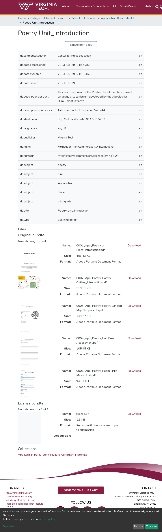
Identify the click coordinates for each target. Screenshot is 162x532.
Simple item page (81, 45)
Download (134, 246)
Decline (138, 526)
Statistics (148, 6)
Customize (8, 526)
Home (22, 18)
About (66, 6)
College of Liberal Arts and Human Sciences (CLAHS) (48, 18)
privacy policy (47, 519)
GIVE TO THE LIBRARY (81, 490)
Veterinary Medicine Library (20, 500)
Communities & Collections (92, 6)
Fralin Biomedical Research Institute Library (24, 505)
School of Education (83, 18)
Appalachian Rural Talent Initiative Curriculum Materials (119, 18)
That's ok (151, 526)
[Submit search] (157, 7)
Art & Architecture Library (19, 492)
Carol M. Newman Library (19, 496)
